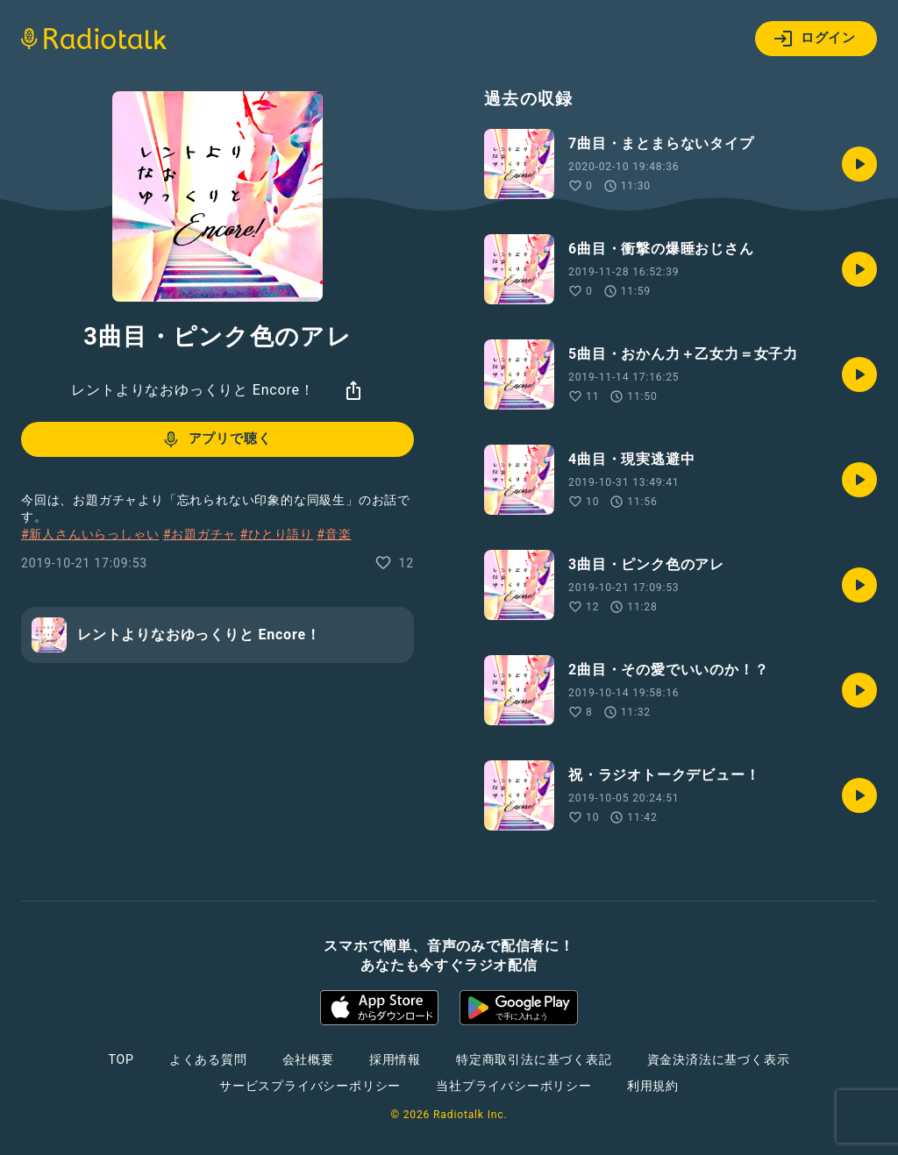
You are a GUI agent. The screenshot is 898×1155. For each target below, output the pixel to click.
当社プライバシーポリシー (514, 1086)
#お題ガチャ (199, 534)
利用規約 (653, 1086)
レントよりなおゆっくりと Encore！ (192, 389)
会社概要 (308, 1059)
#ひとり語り (276, 534)
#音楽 (334, 534)
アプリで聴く (216, 439)
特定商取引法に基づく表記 (534, 1059)
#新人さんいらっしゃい (90, 534)
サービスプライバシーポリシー (310, 1086)
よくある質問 (208, 1059)
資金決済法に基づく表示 (718, 1059)
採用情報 (395, 1059)
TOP (121, 1059)
